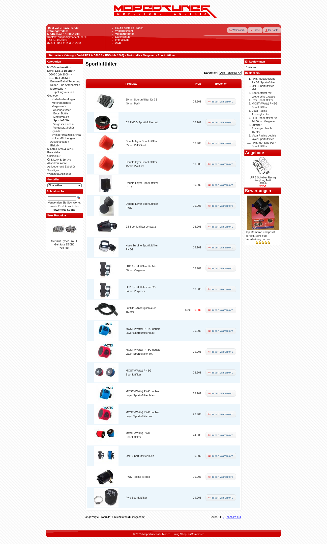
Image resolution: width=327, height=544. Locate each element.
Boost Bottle (60, 113)
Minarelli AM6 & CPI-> (60, 148)
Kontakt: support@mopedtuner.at (67, 36)
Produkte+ (132, 83)
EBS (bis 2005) (114, 55)
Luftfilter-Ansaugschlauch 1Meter (262, 128)
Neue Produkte (56, 215)
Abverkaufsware (57, 163)
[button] (237, 30)
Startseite (54, 55)
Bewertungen (258, 190)
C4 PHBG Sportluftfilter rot (142, 122)
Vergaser (148, 55)
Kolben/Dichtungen (63, 138)
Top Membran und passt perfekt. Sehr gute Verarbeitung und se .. (260, 236)
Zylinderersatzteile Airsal (66, 134)
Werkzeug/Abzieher (59, 173)
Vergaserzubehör (63, 127)
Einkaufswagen (255, 61)
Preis (198, 83)
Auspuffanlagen (59, 141)
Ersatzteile (53, 152)
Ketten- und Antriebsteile (65, 84)
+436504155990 (57, 39)
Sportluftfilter (166, 55)
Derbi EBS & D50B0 (89, 55)
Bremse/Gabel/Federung (65, 81)
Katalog (69, 55)
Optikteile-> (54, 155)
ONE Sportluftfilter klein (140, 455)
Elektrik (54, 145)
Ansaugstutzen (62, 109)
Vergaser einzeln (63, 124)
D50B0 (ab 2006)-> (60, 74)
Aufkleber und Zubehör (61, 166)
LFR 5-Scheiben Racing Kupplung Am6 (262, 179)
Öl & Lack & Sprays (59, 159)
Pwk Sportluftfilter (136, 497)
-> (61, 70)
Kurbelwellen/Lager (63, 99)
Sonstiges (53, 170)
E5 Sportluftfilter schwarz (141, 226)
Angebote (254, 152)
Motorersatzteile (61, 102)
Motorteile (133, 55)
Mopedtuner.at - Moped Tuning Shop (164, 534)
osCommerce (196, 534)
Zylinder (56, 131)
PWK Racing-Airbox (138, 476)
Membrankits (61, 116)
